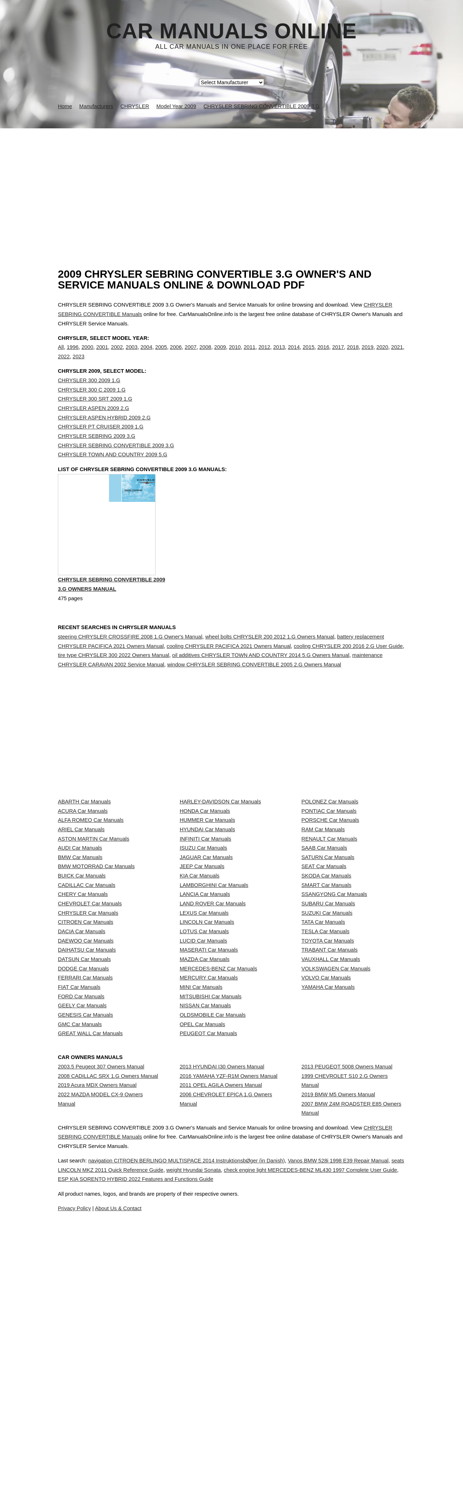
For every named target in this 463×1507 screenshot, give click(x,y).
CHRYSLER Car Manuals (88, 1056)
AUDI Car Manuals (80, 944)
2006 (176, 355)
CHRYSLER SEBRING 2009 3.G (96, 451)
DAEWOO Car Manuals (86, 1104)
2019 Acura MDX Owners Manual (97, 1342)
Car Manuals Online (231, 31)
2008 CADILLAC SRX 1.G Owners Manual (108, 1326)
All (61, 355)
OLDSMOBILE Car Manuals (213, 1232)
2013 (279, 355)
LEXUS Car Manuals (204, 1056)
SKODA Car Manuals (326, 992)
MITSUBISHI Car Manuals (211, 1200)
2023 (79, 364)
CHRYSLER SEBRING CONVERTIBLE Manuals (128, 1446)
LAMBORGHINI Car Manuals (214, 1008)
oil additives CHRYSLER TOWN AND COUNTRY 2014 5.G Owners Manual (260, 686)
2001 (102, 355)
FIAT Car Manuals (79, 1184)
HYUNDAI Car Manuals (207, 912)
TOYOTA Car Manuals (327, 1104)
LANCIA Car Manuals (205, 1024)
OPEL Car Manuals (202, 1248)
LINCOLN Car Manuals (207, 1072)
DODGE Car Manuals (83, 1152)
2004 (146, 355)
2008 (205, 355)
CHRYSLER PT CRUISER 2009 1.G (101, 441)
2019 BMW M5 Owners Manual (338, 1351)
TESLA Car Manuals (325, 1088)
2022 (64, 364)
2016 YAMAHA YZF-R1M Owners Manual (228, 1326)
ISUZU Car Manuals (203, 944)
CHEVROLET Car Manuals (90, 1040)
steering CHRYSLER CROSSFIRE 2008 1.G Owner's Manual (130, 668)
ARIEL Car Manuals (81, 912)
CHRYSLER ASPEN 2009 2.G (93, 423)
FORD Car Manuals (81, 1200)
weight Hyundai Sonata (278, 1479)
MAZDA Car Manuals (205, 1136)
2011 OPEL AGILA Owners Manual (221, 1342)
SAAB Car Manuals (324, 944)
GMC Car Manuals (80, 1248)
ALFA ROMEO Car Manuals (91, 896)
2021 (397, 355)
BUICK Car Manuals (82, 992)
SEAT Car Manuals (323, 976)
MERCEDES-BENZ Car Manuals (218, 1152)
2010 (235, 355)
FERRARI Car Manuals (85, 1168)
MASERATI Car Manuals (209, 1120)
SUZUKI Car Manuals (326, 1056)
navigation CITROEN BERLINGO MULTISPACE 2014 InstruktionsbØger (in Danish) (210, 1470)
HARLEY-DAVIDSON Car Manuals (220, 864)
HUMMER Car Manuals (207, 896)
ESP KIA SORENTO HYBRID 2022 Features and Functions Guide (289, 1488)
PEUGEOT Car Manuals (208, 1264)
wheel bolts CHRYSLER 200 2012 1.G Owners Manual (269, 668)
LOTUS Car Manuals (204, 1088)
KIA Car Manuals (200, 992)
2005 (161, 355)
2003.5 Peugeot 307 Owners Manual (101, 1310)
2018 (353, 355)
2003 (132, 355)
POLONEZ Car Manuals (329, 864)
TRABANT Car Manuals (329, 1120)
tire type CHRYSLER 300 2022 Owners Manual (113, 686)
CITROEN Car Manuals (85, 1072)
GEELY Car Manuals (82, 1216)
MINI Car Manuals (201, 1184)
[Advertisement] (231, 182)
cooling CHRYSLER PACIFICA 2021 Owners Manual (229, 677)
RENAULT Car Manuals (329, 928)
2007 (191, 355)
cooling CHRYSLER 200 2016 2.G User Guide (348, 677)
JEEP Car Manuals (202, 976)
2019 (368, 355)
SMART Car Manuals (326, 1008)
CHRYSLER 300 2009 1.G (89, 395)
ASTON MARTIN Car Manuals (93, 928)
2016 (323, 355)
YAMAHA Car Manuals (327, 1184)
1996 (72, 355)
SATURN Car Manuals (327, 960)
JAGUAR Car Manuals (206, 960)
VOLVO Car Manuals (326, 1168)
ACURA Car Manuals (83, 880)
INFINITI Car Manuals (206, 928)
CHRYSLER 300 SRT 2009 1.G (95, 414)
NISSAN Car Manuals (205, 1216)
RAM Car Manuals (323, 912)
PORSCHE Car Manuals (330, 896)
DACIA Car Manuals (81, 1088)
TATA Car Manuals (323, 1072)
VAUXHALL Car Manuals (330, 1136)
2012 (264, 355)
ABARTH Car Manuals (84, 864)
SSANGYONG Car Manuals (334, 1024)
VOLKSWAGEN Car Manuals (335, 1152)
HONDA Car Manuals (205, 880)
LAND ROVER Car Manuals (213, 1040)
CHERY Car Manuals (83, 1024)
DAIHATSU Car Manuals (87, 1120)
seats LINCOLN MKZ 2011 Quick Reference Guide (175, 1479)
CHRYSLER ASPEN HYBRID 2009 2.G (104, 432)
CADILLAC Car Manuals (86, 1008)
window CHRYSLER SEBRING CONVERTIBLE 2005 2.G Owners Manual (254, 696)
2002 (117, 355)
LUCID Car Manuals (203, 1104)
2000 (87, 355)
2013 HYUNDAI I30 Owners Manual (222, 1310)
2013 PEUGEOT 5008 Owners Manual (346, 1310)
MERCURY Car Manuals (209, 1168)
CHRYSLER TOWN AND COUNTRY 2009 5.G (112, 469)
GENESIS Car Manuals (85, 1232)
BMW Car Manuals (80, 960)
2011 (250, 355)
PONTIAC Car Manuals (328, 880)
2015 (309, 355)
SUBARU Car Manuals (328, 1040)
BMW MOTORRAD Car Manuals (96, 976)
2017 (338, 355)
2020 (382, 355)
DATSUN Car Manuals (84, 1136)
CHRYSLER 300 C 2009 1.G (92, 404)
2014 (294, 355)
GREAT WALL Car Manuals (90, 1264)
